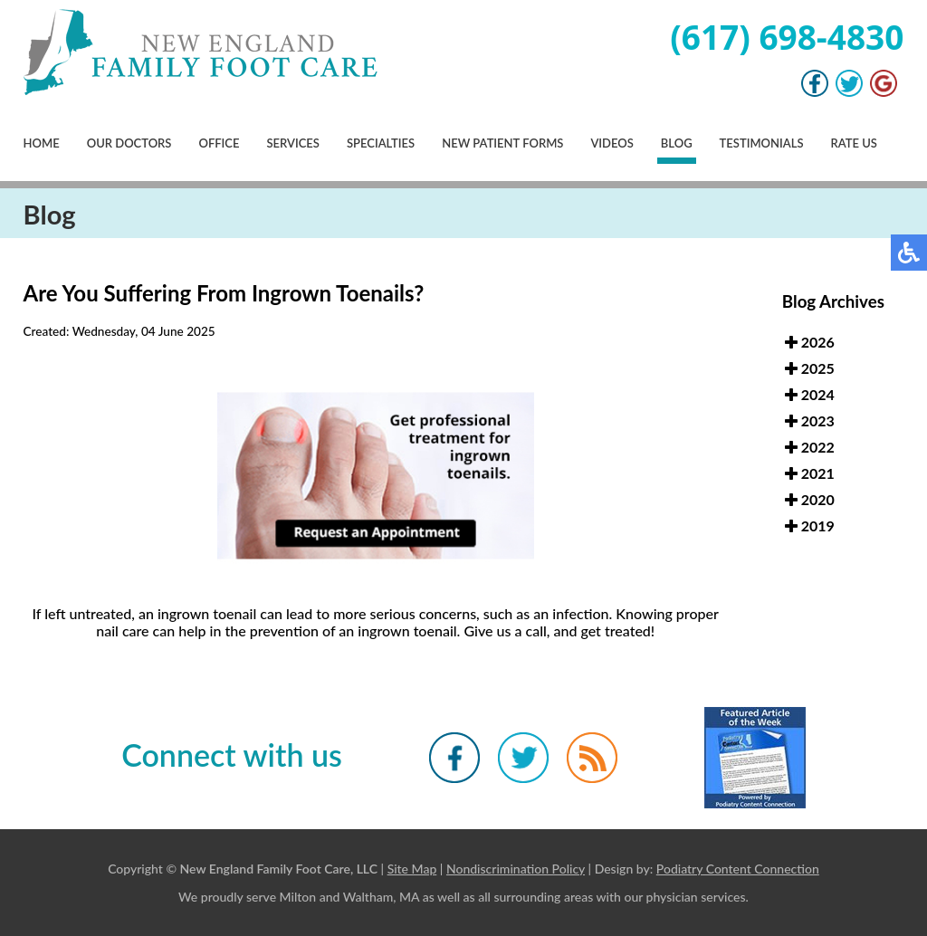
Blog (677, 143)
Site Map (412, 868)
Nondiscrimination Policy (515, 868)
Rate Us (854, 143)
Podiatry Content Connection (737, 868)
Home (42, 143)
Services (292, 143)
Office (218, 143)
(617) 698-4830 (786, 37)
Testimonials (762, 143)
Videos (611, 143)
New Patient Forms (502, 143)
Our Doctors (129, 143)
